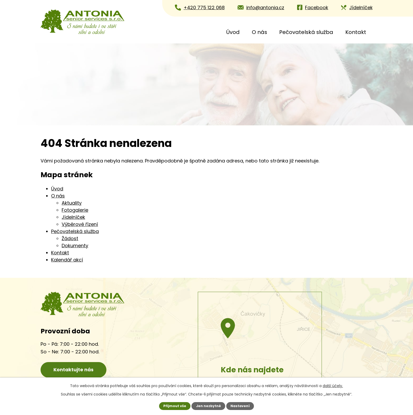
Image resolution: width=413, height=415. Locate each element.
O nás (259, 32)
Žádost (70, 238)
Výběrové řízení (80, 224)
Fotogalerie (75, 210)
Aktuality (72, 203)
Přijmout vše (174, 406)
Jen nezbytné (208, 406)
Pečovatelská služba (306, 32)
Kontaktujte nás (73, 369)
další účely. (333, 385)
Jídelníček (73, 217)
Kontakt (355, 32)
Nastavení (240, 406)
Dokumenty (75, 245)
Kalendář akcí (67, 259)
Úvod (233, 32)
